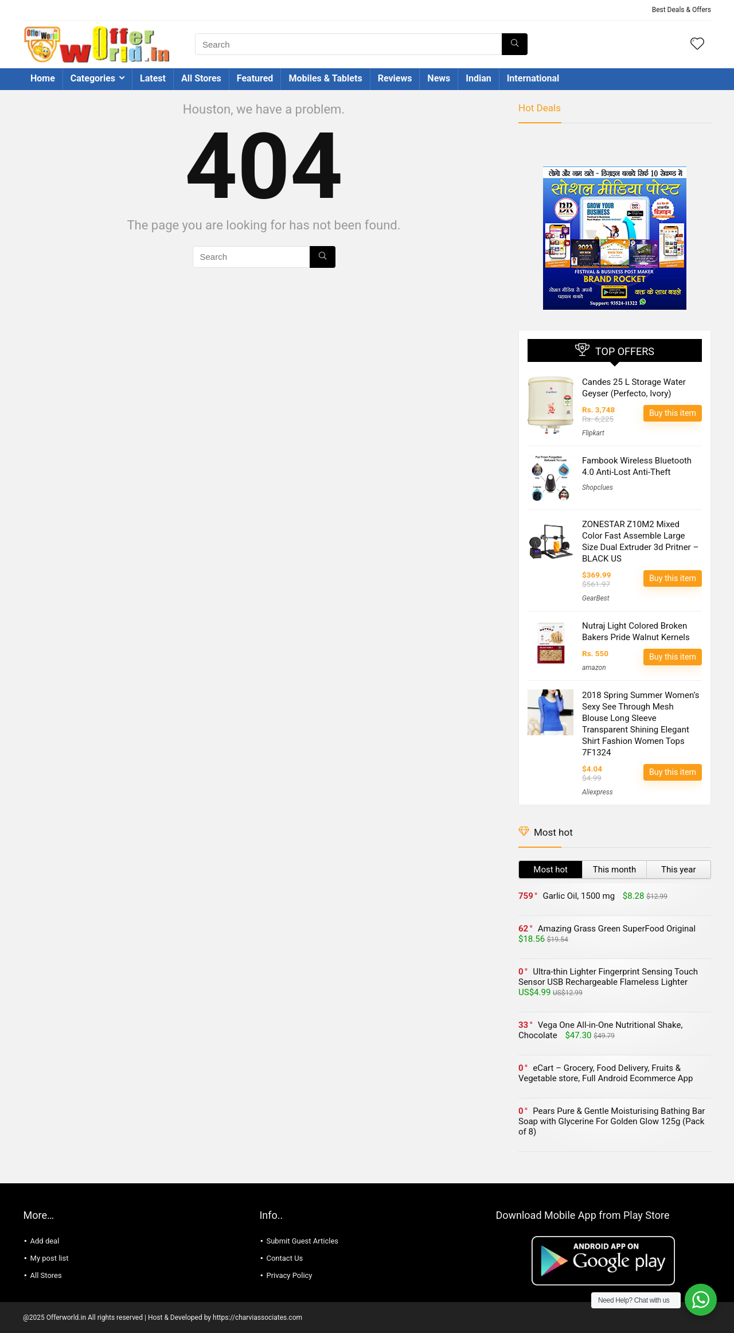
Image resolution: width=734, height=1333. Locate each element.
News (438, 78)
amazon (594, 668)
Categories (93, 78)
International (533, 78)
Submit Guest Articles (302, 1241)
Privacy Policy (289, 1275)
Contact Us (284, 1258)
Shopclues (597, 488)
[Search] (515, 44)
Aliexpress (597, 792)
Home (42, 78)
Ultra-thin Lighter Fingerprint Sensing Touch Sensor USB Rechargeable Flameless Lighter (608, 976)
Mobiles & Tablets (325, 78)
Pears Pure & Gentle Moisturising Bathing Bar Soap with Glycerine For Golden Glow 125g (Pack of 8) (611, 1121)
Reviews (395, 78)
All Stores (201, 78)
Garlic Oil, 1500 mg (578, 896)
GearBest (596, 598)
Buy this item (672, 413)
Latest (153, 78)
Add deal (45, 1241)
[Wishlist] (697, 45)
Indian (478, 78)
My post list (49, 1258)
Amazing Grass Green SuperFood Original (617, 928)
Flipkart (593, 433)
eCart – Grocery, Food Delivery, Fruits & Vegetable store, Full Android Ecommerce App (605, 1073)
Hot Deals (539, 108)
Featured (255, 78)
